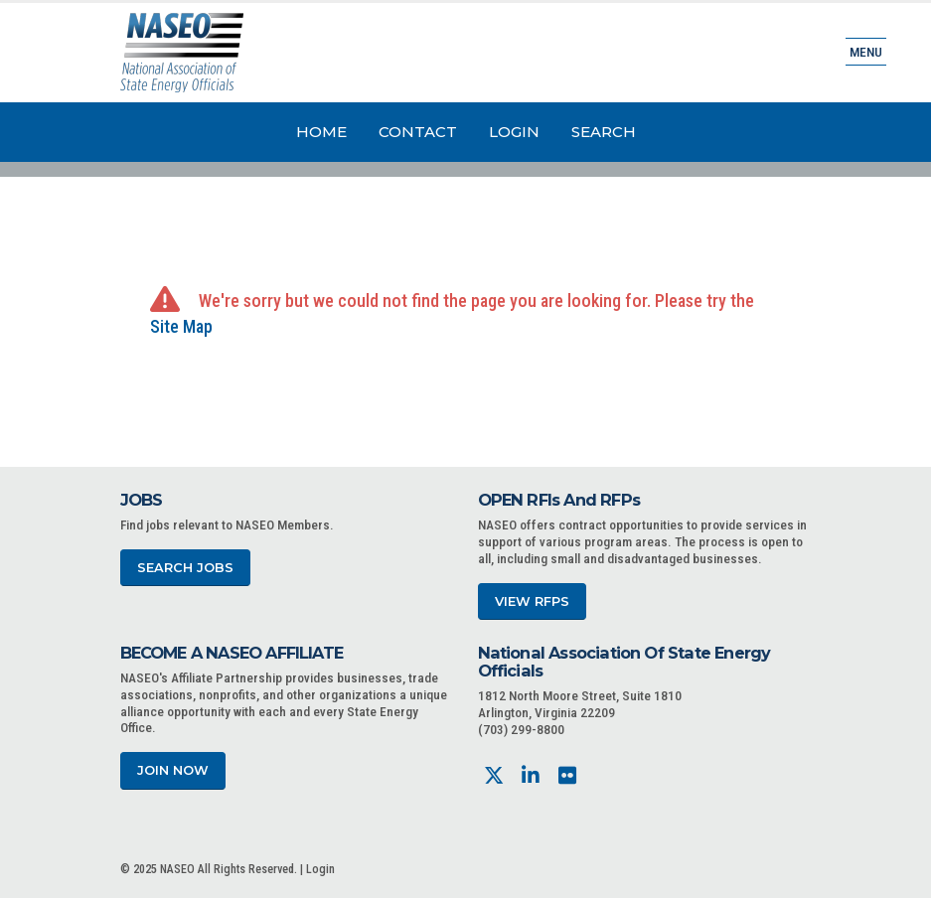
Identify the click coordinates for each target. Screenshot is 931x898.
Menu (866, 52)
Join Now (173, 770)
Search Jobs (185, 567)
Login (514, 131)
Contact (418, 131)
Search (603, 131)
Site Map (181, 326)
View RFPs (532, 601)
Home (321, 131)
